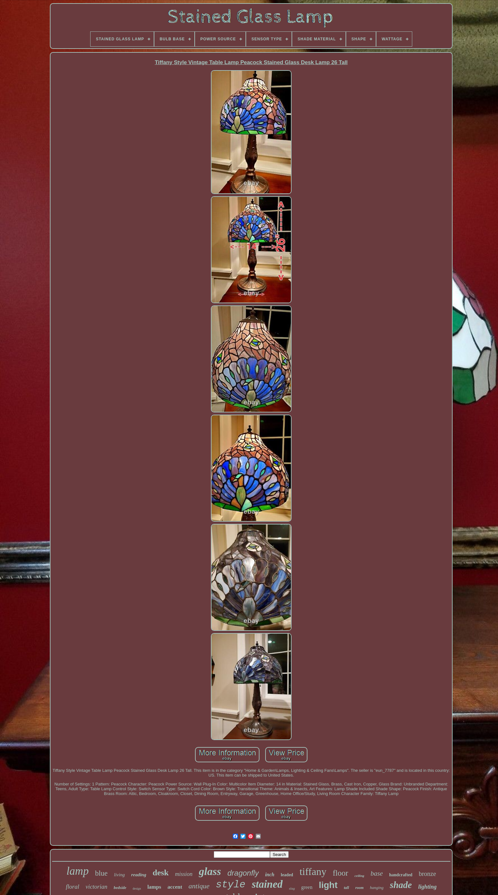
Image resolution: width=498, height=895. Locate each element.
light (328, 885)
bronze (427, 873)
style (231, 884)
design (137, 888)
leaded (287, 874)
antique (199, 886)
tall (346, 887)
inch (269, 874)
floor (340, 873)
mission (183, 874)
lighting (427, 887)
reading (138, 874)
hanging (377, 887)
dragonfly (243, 873)
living (119, 874)
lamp (77, 871)
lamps (154, 887)
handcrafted (400, 874)
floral (72, 886)
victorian (96, 886)
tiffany (312, 871)
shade (401, 885)
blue (101, 873)
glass (210, 871)
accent (174, 887)
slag (292, 888)
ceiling (359, 876)
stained (267, 884)
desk (160, 872)
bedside (120, 887)
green (307, 887)
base (377, 873)
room (359, 887)
